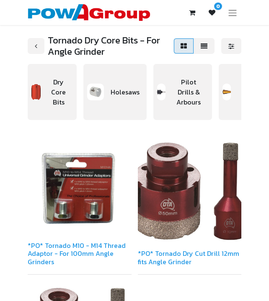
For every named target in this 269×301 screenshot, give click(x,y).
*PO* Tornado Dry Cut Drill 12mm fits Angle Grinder (188, 257)
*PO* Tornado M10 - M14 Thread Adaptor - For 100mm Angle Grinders (77, 253)
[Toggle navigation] (232, 12)
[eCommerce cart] (192, 12)
